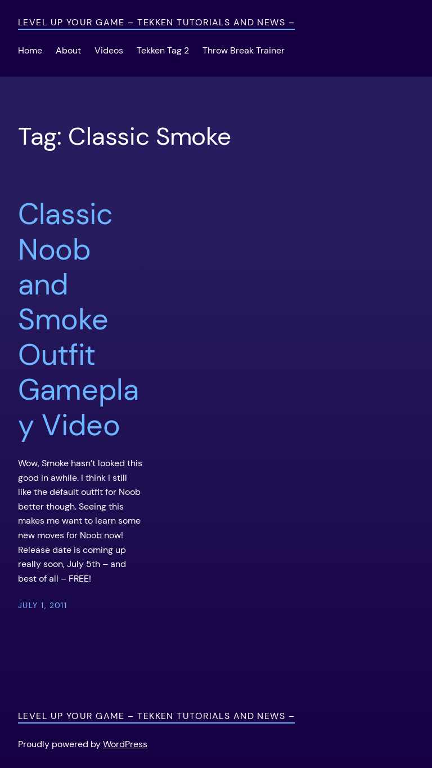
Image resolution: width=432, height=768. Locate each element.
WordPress (125, 744)
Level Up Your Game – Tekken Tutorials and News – (156, 22)
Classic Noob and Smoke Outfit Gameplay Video (78, 320)
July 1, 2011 (42, 605)
